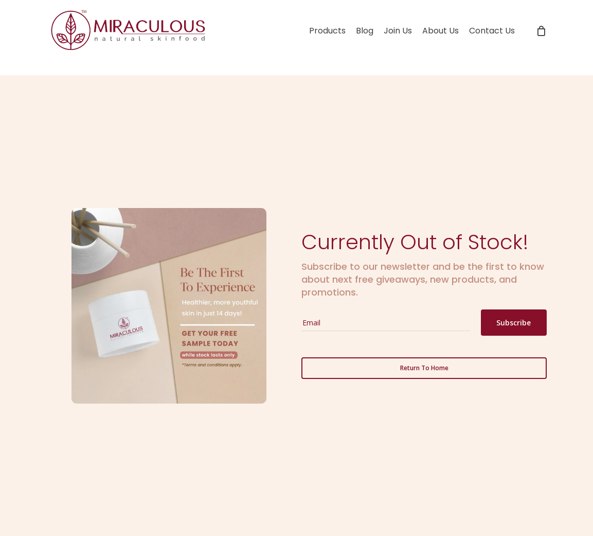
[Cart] (541, 31)
